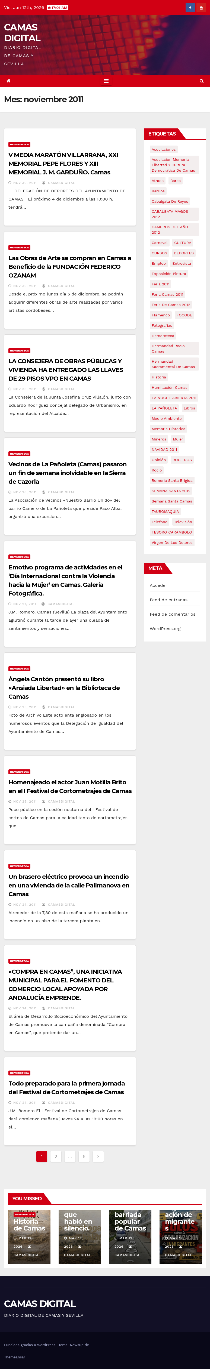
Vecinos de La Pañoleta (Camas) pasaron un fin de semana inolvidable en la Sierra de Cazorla (67, 473)
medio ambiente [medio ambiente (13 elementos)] (167, 418)
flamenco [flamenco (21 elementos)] (161, 315)
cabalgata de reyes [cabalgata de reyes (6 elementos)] (170, 201)
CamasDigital (58, 183)
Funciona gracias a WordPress (30, 1345)
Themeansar (14, 1357)
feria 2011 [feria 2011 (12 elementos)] (160, 284)
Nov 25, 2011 (25, 707)
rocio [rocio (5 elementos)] (157, 470)
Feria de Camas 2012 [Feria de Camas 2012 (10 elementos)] (171, 305)
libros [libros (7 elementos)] (189, 408)
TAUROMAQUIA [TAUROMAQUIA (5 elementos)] (165, 511)
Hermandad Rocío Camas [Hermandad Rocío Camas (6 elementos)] (168, 348)
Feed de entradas (168, 599)
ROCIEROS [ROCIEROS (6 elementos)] (182, 460)
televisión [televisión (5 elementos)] (183, 522)
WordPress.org (165, 628)
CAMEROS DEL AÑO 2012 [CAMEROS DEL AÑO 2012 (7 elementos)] (170, 230)
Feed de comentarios (173, 614)
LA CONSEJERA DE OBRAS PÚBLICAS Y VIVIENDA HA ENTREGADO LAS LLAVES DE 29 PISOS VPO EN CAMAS (65, 369)
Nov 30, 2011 (25, 183)
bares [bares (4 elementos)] (175, 180)
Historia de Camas (29, 1224)
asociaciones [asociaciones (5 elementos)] (164, 149)
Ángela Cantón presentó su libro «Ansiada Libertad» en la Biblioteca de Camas (64, 688)
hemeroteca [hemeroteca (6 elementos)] (163, 336)
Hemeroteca (19, 144)
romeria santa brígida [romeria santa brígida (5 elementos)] (172, 480)
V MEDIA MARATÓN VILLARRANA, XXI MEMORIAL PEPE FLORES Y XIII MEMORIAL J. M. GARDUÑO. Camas (63, 163)
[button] (202, 81)
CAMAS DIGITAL (22, 32)
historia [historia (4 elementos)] (159, 377)
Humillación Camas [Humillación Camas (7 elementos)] (169, 387)
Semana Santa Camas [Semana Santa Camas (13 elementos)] (172, 501)
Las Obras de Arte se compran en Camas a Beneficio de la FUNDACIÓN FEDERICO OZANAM (69, 266)
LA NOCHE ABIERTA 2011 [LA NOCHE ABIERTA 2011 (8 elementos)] (174, 398)
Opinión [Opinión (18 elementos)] (159, 460)
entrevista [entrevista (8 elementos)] (181, 263)
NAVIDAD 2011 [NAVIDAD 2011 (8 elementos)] (164, 449)
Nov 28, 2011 (25, 492)
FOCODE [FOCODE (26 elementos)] (184, 315)
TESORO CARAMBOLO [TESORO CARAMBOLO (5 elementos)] (172, 532)
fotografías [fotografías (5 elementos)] (162, 325)
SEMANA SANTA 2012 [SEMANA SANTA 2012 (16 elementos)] (171, 491)
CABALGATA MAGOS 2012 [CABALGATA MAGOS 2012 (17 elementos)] (170, 214)
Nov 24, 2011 (25, 904)
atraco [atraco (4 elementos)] (158, 180)
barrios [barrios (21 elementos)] (158, 191)
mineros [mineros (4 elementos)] (159, 439)
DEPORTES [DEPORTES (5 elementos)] (184, 253)
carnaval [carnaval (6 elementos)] (160, 242)
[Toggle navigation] (106, 81)
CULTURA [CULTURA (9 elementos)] (182, 242)
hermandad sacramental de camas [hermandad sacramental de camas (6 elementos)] (173, 364)
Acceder (158, 585)
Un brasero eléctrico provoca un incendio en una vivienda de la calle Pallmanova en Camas (68, 885)
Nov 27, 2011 (24, 604)
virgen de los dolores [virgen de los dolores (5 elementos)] (172, 542)
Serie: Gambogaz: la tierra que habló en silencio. (80, 1211)
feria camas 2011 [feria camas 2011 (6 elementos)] (167, 294)
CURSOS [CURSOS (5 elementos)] (159, 253)
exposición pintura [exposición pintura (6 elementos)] (169, 274)
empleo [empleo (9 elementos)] (159, 263)
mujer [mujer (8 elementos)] (178, 439)
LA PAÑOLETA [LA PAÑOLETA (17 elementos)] (164, 408)
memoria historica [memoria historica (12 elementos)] (168, 429)
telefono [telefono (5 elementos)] (159, 522)
